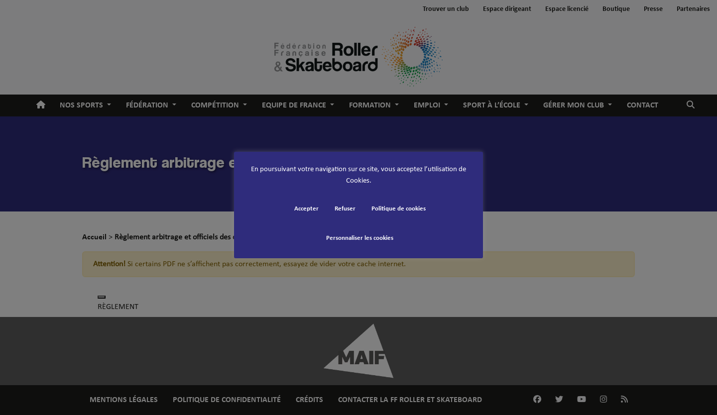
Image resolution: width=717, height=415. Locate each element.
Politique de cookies (398, 209)
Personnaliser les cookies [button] (359, 238)
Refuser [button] (345, 209)
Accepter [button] (306, 209)
